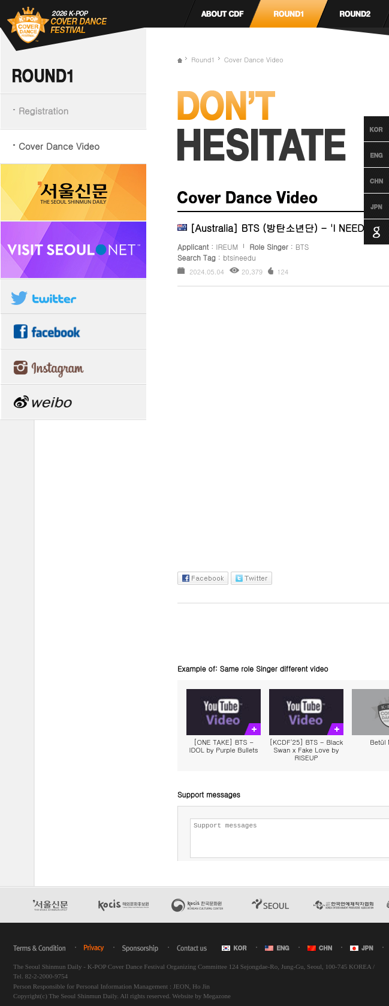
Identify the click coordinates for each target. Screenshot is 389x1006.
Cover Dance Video (59, 146)
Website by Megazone (201, 995)
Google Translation (365, 231)
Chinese (365, 180)
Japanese (365, 206)
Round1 (203, 59)
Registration (43, 110)
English (365, 154)
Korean (365, 128)
